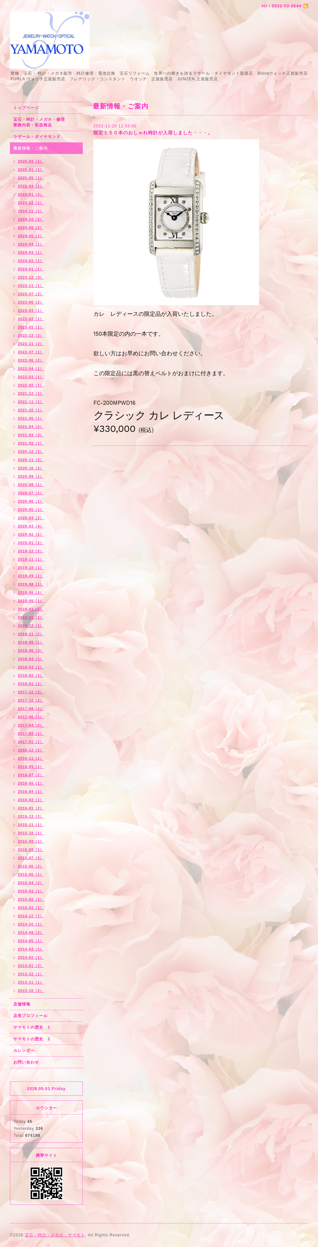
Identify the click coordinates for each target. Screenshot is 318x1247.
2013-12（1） (31, 974)
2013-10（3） (31, 991)
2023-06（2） (31, 302)
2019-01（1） (31, 617)
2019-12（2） (31, 551)
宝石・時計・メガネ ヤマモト (55, 1235)
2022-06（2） (31, 360)
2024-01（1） (31, 269)
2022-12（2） (31, 335)
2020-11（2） (31, 460)
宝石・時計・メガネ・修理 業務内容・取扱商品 (46, 122)
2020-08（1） (31, 485)
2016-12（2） (31, 750)
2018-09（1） (31, 642)
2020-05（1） (31, 510)
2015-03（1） (31, 891)
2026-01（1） (31, 170)
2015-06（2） (31, 866)
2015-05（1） (31, 874)
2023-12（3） (31, 277)
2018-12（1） (31, 626)
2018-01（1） (31, 684)
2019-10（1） (31, 568)
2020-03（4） (31, 526)
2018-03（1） (31, 667)
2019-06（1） (31, 592)
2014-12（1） (31, 916)
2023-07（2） (31, 294)
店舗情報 (21, 1004)
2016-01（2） (31, 808)
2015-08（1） (31, 850)
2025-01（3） (31, 194)
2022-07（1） (31, 352)
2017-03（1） (31, 733)
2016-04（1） (31, 792)
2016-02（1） (31, 800)
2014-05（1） (31, 941)
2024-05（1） (31, 236)
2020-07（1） (31, 493)
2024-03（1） (31, 252)
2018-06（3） (31, 651)
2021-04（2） (31, 427)
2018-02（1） (31, 675)
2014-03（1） (31, 949)
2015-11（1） (31, 825)
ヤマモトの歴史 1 (31, 1027)
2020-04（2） (31, 518)
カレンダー (24, 1050)
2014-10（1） (31, 924)
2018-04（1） (31, 659)
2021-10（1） (31, 410)
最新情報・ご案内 (30, 148)
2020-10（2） (31, 468)
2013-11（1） (31, 982)
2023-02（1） (31, 319)
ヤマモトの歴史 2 (31, 1039)
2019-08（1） (31, 584)
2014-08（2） (31, 933)
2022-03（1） (31, 377)
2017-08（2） (31, 709)
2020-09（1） (31, 476)
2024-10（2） (31, 219)
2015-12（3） (31, 816)
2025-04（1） (31, 186)
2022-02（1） (31, 385)
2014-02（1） (31, 957)
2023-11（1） (31, 286)
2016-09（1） (31, 767)
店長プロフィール (30, 1015)
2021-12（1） (31, 393)
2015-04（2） (31, 883)
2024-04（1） (31, 244)
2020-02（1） (31, 534)
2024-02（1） (31, 261)
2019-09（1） (31, 576)
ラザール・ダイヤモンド (37, 136)
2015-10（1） (31, 833)
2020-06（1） (31, 501)
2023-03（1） (31, 310)
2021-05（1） (31, 418)
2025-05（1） (31, 178)
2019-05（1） (31, 601)
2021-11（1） (31, 402)
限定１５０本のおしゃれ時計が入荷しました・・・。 (153, 132)
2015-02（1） (31, 899)
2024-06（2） (31, 228)
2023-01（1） (31, 327)
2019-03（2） (31, 609)
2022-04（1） (31, 369)
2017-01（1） (31, 742)
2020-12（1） (31, 451)
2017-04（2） (31, 725)
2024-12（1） (31, 203)
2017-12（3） (31, 692)
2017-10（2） (31, 700)
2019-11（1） (31, 559)
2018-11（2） (31, 634)
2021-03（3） (31, 435)
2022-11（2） (31, 344)
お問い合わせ (26, 1062)
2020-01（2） (31, 543)
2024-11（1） (31, 211)
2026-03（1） (31, 161)
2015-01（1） (31, 908)
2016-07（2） (31, 775)
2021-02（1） (31, 443)
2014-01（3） (31, 966)
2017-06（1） (31, 717)
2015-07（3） (31, 858)
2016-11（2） (31, 758)
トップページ (26, 107)
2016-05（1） (31, 783)
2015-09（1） (31, 841)
